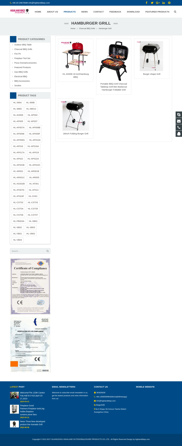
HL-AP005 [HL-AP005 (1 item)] (18, 123)
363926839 (100, 393)
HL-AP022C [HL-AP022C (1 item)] (34, 167)
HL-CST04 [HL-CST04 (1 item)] (18, 210)
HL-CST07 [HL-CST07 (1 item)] (33, 217)
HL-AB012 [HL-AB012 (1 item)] (31, 111)
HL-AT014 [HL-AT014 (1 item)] (33, 192)
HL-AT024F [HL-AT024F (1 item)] (18, 198)
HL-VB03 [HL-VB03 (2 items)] (17, 242)
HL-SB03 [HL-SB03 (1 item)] (30, 229)
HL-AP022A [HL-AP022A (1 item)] (33, 160)
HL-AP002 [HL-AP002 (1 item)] (33, 117)
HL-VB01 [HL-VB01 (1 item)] (17, 235)
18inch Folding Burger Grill (75, 135)
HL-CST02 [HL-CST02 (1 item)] (18, 204)
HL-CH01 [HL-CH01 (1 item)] (33, 198)
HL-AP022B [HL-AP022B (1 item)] (18, 167)
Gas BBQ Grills (21, 74)
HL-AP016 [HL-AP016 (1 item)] (18, 148)
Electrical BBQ (20, 78)
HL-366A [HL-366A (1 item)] (17, 104)
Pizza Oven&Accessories (25, 65)
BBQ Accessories (22, 83)
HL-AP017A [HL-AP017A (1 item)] (18, 154)
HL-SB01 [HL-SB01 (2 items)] (33, 223)
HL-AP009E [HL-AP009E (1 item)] (18, 135)
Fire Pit (17, 56)
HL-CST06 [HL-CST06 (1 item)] (18, 217)
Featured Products (22, 69)
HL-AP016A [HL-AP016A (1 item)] (33, 148)
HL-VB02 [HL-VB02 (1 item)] (30, 235)
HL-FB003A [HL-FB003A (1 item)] (18, 223)
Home (73, 30)
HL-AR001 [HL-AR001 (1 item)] (18, 173)
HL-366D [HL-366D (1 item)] (17, 111)
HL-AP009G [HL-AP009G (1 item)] (19, 142)
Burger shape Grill (151, 76)
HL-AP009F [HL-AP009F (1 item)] (34, 135)
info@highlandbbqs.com (39, 3)
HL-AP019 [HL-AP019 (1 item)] (34, 154)
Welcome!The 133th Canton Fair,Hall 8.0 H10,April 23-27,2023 (32, 396)
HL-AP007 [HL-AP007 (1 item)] (32, 123)
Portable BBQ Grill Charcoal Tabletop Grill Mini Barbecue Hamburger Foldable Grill (113, 89)
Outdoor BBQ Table (23, 47)
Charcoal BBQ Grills (87, 30)
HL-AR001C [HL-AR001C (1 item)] (19, 179)
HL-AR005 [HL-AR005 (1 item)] (34, 179)
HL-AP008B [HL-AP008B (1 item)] (34, 129)
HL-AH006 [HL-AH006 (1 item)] (18, 117)
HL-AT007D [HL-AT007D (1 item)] (18, 192)
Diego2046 (100, 405)
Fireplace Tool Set (22, 60)
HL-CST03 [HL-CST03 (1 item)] (33, 204)
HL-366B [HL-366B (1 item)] (30, 104)
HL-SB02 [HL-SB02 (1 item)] (17, 229)
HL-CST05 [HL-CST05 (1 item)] (33, 210)
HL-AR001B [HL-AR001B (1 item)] (33, 173)
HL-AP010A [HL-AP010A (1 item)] (35, 142)
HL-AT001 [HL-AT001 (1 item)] (34, 185)
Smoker (17, 87)
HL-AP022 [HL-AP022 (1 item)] (18, 160)
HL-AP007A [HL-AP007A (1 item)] (18, 129)
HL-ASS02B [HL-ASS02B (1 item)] (19, 185)
